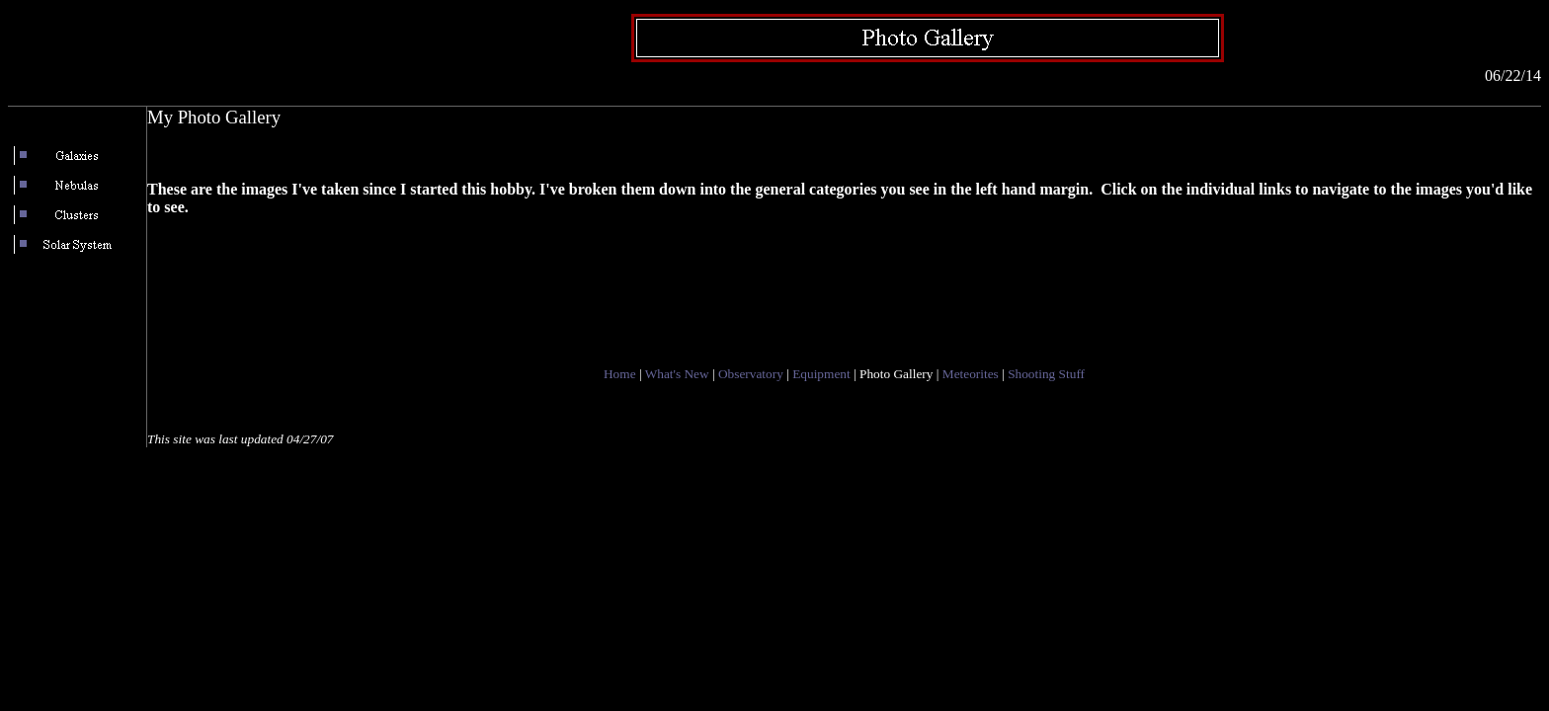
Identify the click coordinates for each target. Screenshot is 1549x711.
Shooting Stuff (1046, 373)
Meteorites (970, 373)
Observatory (750, 373)
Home (620, 373)
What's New (677, 373)
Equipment (821, 373)
